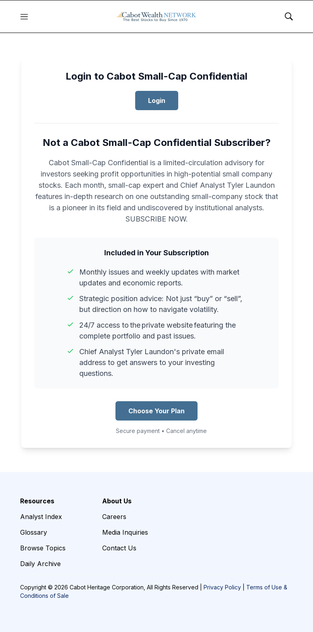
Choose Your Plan (156, 411)
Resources (37, 501)
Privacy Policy (222, 587)
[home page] (156, 16)
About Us (117, 501)
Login (156, 100)
